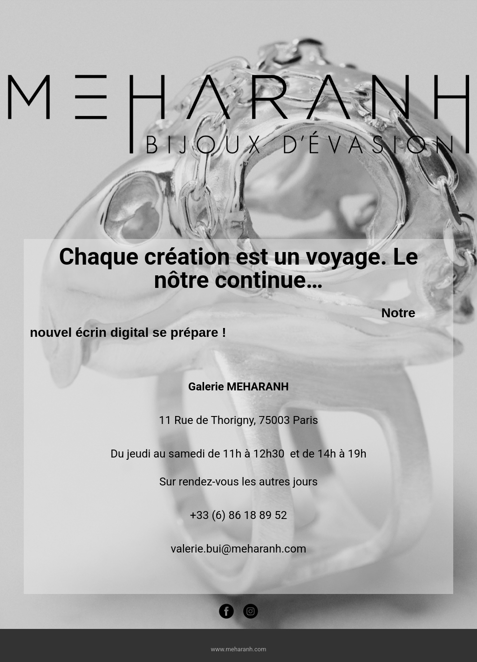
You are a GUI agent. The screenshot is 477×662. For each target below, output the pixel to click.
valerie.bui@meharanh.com (238, 548)
